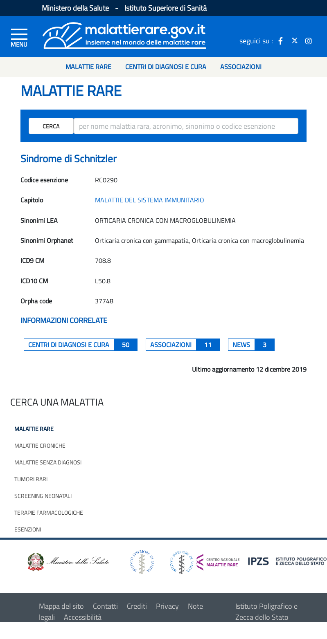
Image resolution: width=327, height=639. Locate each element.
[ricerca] (186, 126)
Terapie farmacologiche (48, 512)
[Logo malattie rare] (124, 34)
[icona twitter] (295, 40)
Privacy (167, 606)
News (253, 344)
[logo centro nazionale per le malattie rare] (204, 559)
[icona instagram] (308, 40)
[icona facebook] (281, 40)
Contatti (105, 606)
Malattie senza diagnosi (47, 462)
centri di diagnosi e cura (83, 344)
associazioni (185, 344)
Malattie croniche (39, 445)
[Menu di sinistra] (19, 37)
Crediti (137, 606)
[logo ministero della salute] (68, 561)
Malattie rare (34, 428)
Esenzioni (27, 529)
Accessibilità (82, 617)
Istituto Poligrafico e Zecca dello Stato (266, 612)
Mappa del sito (61, 606)
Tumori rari (30, 479)
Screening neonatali (43, 495)
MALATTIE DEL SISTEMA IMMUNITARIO (149, 200)
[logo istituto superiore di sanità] (141, 561)
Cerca (51, 126)
